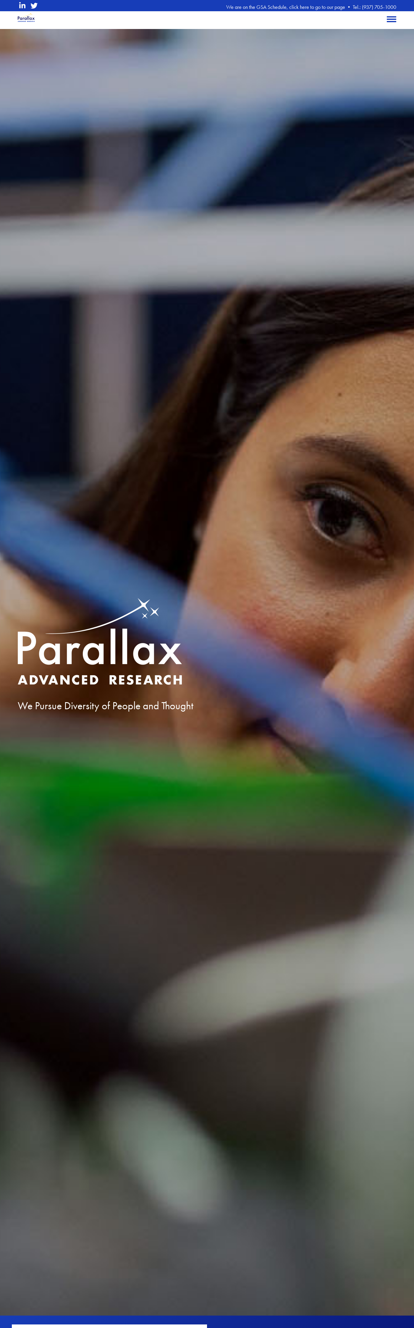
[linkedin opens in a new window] (22, 5)
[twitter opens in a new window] (34, 5)
